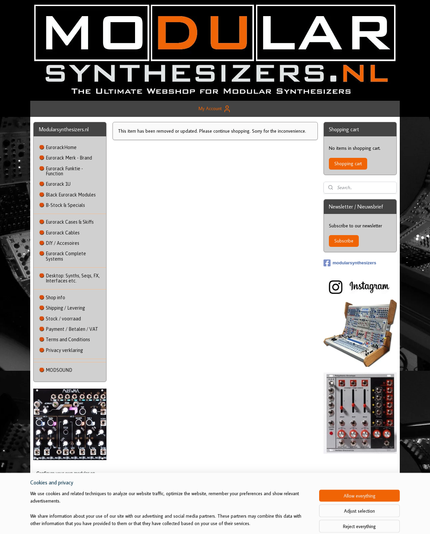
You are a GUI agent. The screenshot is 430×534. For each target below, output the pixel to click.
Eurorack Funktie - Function (64, 171)
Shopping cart (348, 164)
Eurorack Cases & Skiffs (70, 222)
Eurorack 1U (58, 184)
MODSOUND (59, 370)
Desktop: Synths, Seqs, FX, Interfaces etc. (73, 278)
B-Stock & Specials (65, 205)
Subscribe (343, 241)
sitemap (204, 521)
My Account (215, 109)
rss (215, 521)
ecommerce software (235, 521)
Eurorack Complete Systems (66, 256)
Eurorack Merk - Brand (69, 158)
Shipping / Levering (65, 308)
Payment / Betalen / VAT (72, 329)
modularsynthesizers (350, 263)
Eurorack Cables (63, 232)
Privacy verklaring (64, 350)
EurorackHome (61, 147)
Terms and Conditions (68, 339)
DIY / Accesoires (62, 243)
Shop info (55, 297)
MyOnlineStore (284, 521)
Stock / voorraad (63, 318)
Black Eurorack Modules (71, 194)
